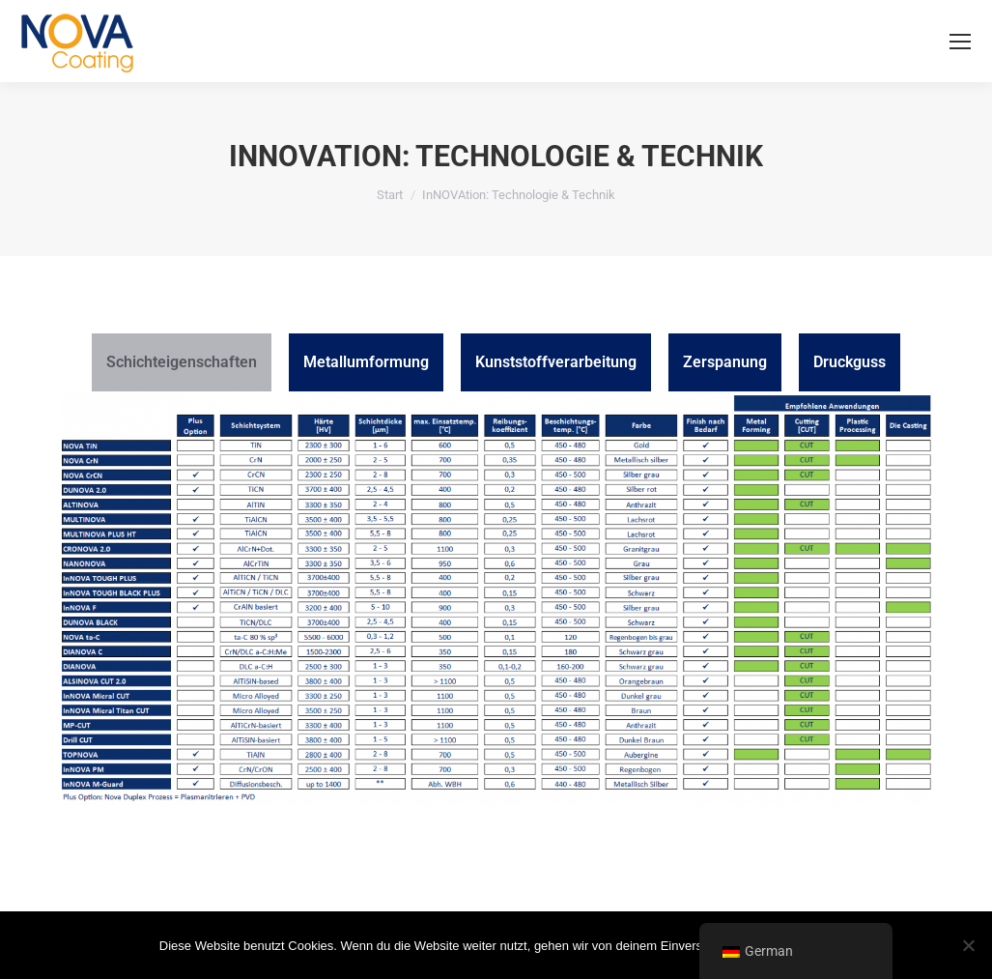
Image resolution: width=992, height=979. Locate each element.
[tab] (181, 362)
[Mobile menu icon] (960, 41)
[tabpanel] (496, 607)
